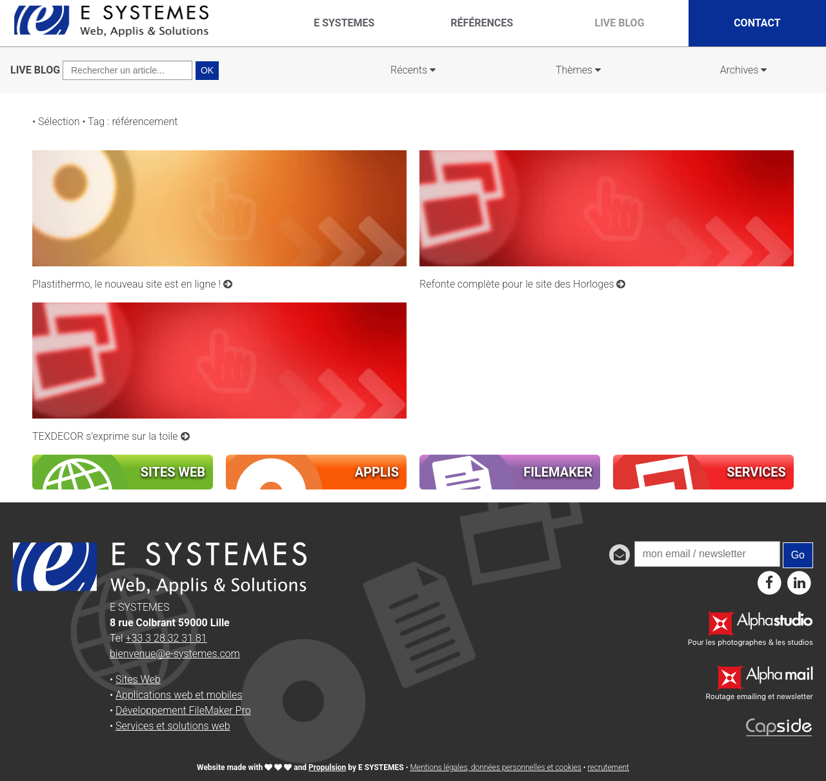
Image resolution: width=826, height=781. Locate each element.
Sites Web (138, 679)
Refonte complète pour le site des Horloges (522, 284)
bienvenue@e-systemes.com (175, 654)
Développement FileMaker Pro (183, 710)
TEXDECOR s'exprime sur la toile (111, 436)
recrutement (608, 767)
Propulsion (327, 767)
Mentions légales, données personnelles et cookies (495, 767)
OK (207, 70)
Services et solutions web (173, 726)
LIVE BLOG (35, 70)
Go (798, 554)
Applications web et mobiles (179, 695)
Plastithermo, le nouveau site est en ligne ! (132, 284)
